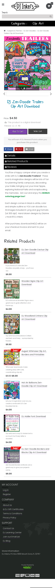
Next (49, 97)
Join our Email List (11, 545)
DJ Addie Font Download (33, 425)
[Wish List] (37, 140)
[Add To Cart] (17, 140)
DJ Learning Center (12, 541)
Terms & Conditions (12, 522)
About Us (7, 514)
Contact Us (8, 537)
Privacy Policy (9, 526)
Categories (19, 23)
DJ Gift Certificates (13, 518)
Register (7, 503)
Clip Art (38, 23)
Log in (6, 499)
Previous (5, 97)
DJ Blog (6, 549)
